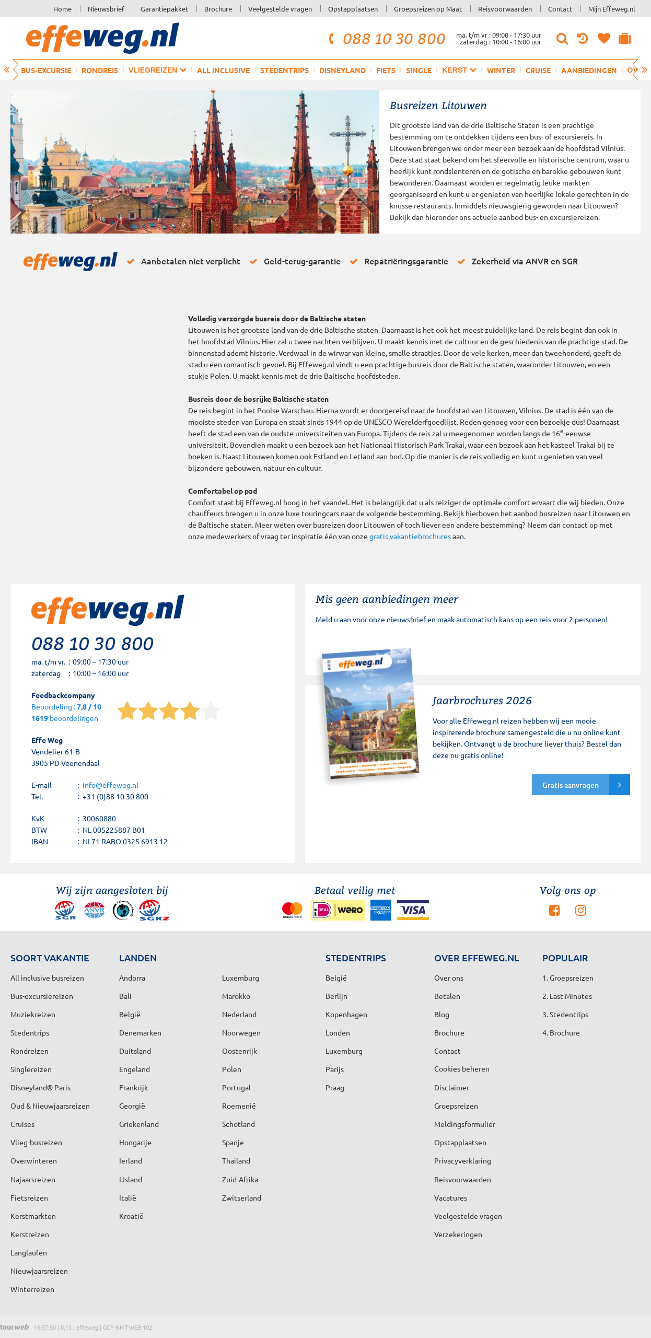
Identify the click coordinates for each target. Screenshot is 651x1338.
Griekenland (139, 1123)
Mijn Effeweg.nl (611, 8)
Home (62, 8)
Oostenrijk (239, 1050)
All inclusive (223, 70)
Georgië (132, 1105)
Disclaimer (451, 1087)
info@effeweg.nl (110, 784)
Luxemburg (344, 1050)
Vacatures (450, 1197)
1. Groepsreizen (568, 977)
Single (419, 70)
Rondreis (100, 70)
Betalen (447, 995)
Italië (127, 1197)
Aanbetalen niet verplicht (181, 261)
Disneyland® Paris (40, 1087)
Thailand (236, 1160)
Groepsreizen (456, 1105)
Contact (560, 8)
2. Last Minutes (567, 995)
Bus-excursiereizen (41, 995)
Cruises (22, 1123)
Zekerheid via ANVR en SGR (516, 261)
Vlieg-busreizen (36, 1142)
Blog (441, 1014)
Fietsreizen (29, 1197)
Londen (338, 1032)
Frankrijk (133, 1087)
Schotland (238, 1123)
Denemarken (140, 1032)
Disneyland (342, 70)
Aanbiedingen (589, 70)
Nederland (239, 1014)
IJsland (130, 1179)
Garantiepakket (164, 8)
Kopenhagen (346, 1014)
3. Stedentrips (565, 1014)
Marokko (236, 995)
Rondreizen (29, 1050)
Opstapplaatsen (353, 8)
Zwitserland (241, 1197)
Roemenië (239, 1105)
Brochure (218, 8)
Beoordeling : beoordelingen (66, 713)
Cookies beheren (462, 1068)
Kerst (459, 70)
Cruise (538, 70)
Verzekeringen (458, 1234)
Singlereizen (31, 1069)
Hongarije (135, 1142)
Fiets (386, 70)
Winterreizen (32, 1289)
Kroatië (131, 1215)
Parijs (335, 1069)
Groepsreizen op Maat (428, 8)
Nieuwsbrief (106, 8)
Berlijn (336, 995)
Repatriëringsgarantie (397, 261)
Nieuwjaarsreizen (39, 1270)
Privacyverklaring (462, 1160)
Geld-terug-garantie (293, 261)
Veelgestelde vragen (280, 8)
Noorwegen (241, 1032)
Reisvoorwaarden (505, 8)
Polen (231, 1069)
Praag (335, 1087)
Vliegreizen (158, 70)
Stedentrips (284, 70)
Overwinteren (33, 1160)
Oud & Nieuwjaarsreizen (50, 1105)
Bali (125, 995)
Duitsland (135, 1050)
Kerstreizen (29, 1234)
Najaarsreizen (32, 1179)
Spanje (233, 1142)
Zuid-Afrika (240, 1179)
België (130, 1014)
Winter (501, 70)
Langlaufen (28, 1252)
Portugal (236, 1087)
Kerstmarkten (33, 1215)
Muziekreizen (32, 1014)
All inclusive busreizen (47, 977)
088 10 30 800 (386, 38)
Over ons (448, 977)
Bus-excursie (46, 70)
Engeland (134, 1069)
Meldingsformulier (464, 1123)
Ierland (130, 1160)
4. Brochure (561, 1032)
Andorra (132, 977)
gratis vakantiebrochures (410, 536)
